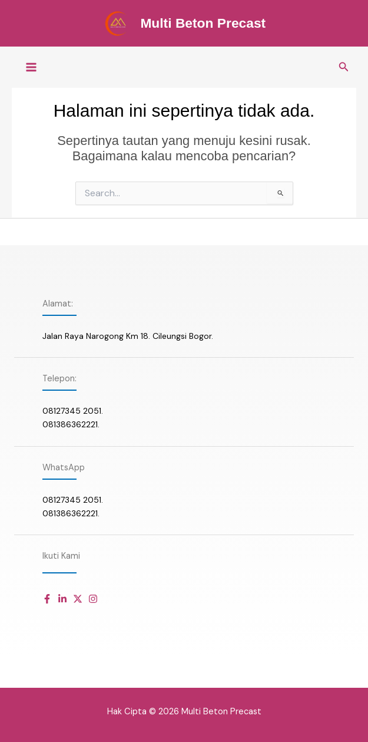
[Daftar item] (47, 599)
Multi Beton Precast (203, 23)
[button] (344, 67)
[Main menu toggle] (31, 67)
